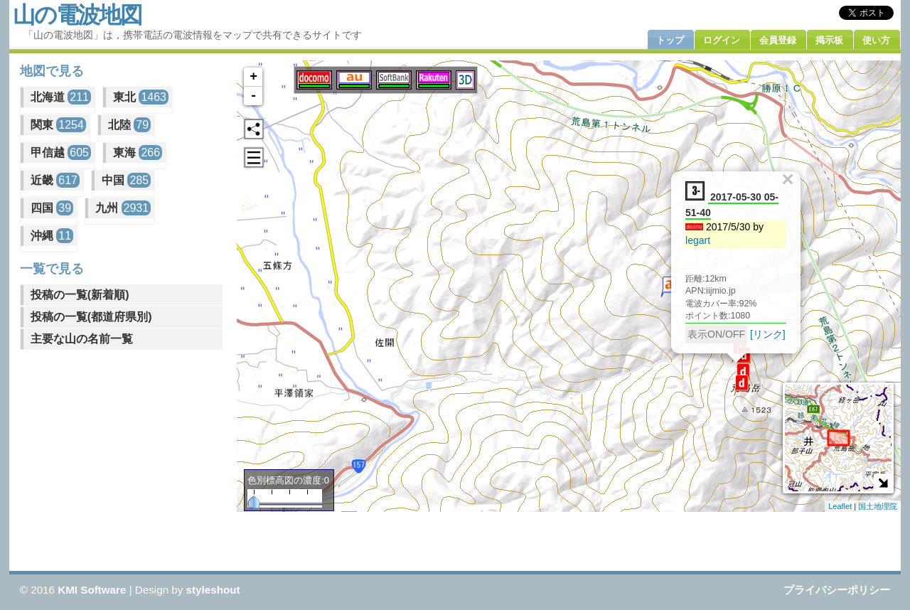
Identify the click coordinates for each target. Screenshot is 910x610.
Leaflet (840, 506)
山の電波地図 (77, 15)
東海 (137, 152)
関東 (58, 124)
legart (697, 240)
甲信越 (61, 152)
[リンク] (768, 334)
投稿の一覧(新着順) (80, 295)
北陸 (129, 124)
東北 (140, 97)
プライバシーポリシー (836, 590)
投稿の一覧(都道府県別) (91, 317)
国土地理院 (877, 506)
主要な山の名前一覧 (82, 339)
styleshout (213, 590)
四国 (52, 207)
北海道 (61, 97)
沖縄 (52, 235)
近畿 (55, 180)
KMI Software (92, 590)
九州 (123, 207)
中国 (126, 180)
